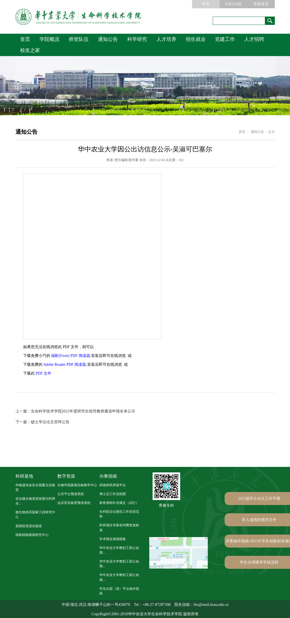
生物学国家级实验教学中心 (77, 485)
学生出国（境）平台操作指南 (119, 591)
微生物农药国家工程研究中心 (35, 514)
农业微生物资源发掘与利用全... (35, 501)
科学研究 (137, 39)
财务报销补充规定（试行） (119, 503)
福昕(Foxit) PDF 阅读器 (70, 356)
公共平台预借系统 (70, 494)
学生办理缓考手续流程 (259, 562)
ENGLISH (233, 4)
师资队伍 (79, 39)
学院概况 (49, 39)
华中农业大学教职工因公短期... (119, 550)
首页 (25, 39)
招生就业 (196, 39)
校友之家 (30, 50)
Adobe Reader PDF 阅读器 (64, 364)
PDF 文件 (43, 373)
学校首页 (261, 4)
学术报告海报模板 (112, 539)
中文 (206, 4)
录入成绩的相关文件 (259, 520)
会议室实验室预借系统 (74, 503)
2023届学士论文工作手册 (259, 498)
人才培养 (166, 39)
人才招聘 (254, 39)
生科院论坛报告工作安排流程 (119, 514)
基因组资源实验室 (28, 526)
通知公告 (108, 39)
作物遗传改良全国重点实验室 (35, 487)
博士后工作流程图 (112, 494)
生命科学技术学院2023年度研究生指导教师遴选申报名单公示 (75, 411)
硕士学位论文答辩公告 (42, 422)
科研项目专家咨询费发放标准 (119, 527)
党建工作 (225, 39)
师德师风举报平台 (112, 485)
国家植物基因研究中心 (32, 535)
